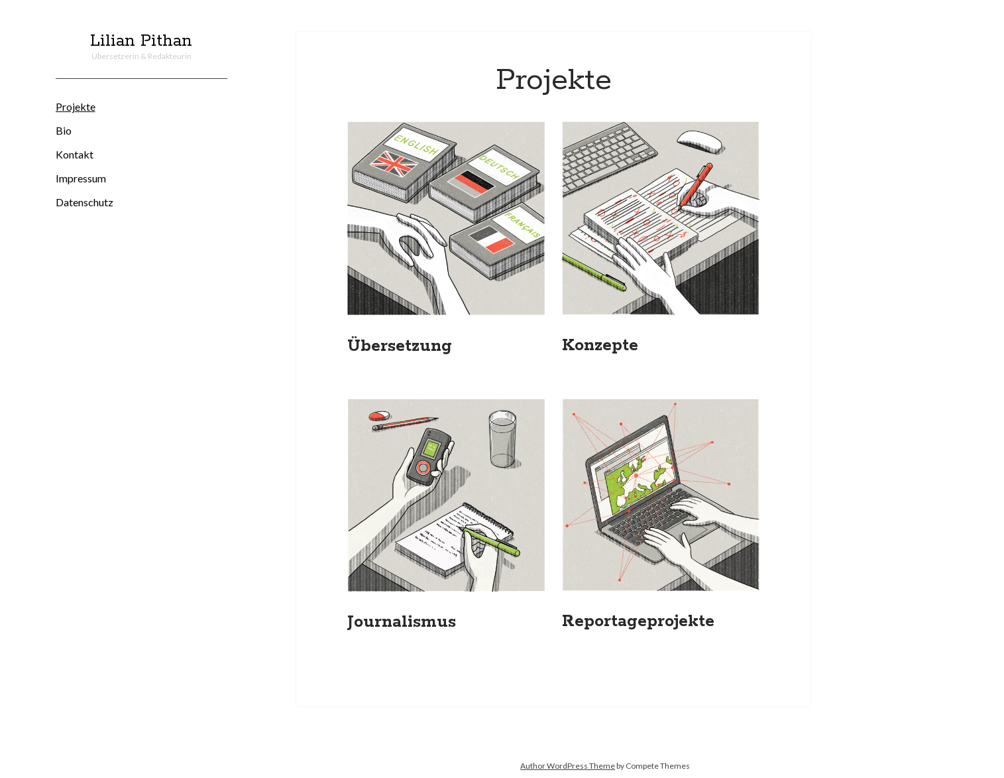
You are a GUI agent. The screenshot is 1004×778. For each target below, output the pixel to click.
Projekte (75, 106)
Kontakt (74, 154)
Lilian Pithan (141, 41)
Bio (64, 130)
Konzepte (600, 345)
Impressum (81, 178)
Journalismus (401, 622)
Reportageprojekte (638, 621)
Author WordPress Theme (567, 766)
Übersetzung (399, 346)
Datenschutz (84, 202)
